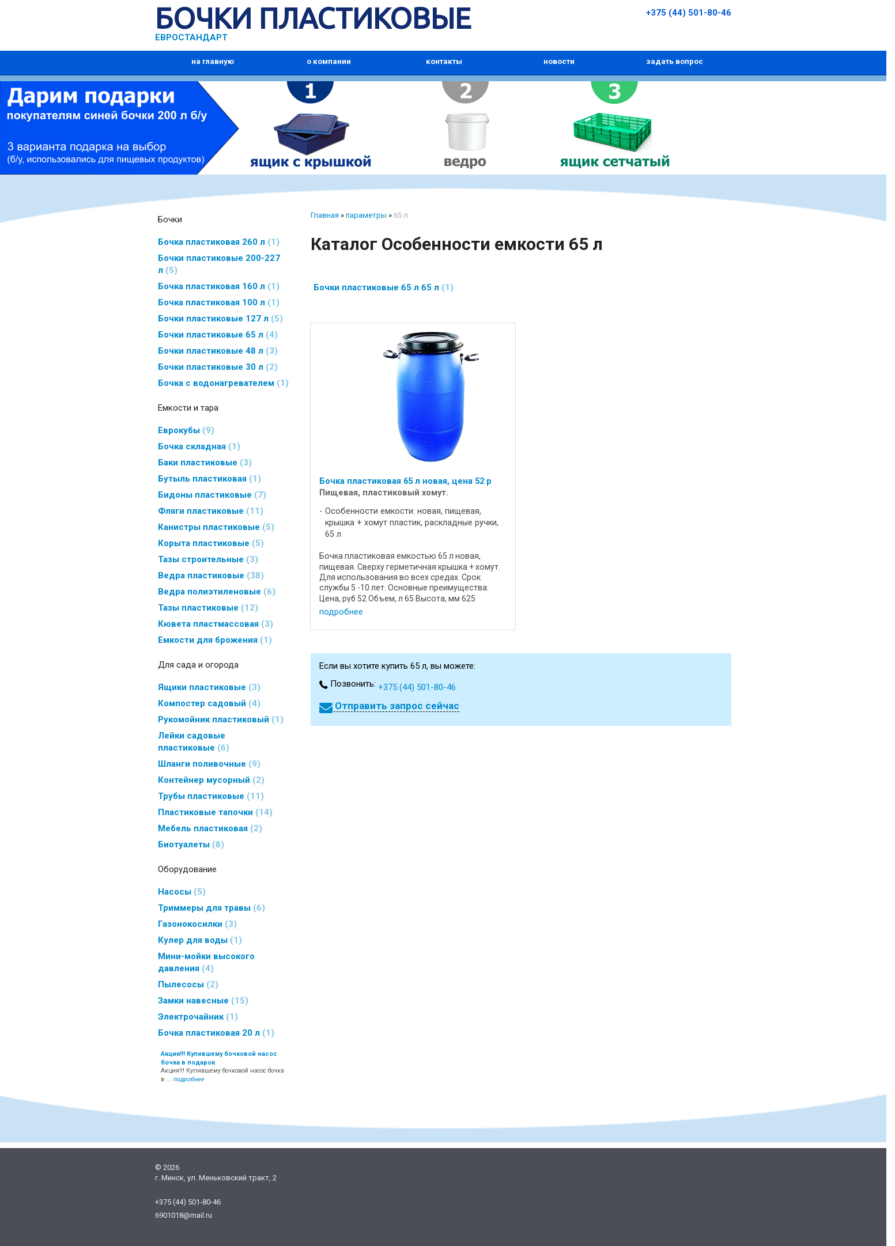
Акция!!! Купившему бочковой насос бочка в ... (222, 1067)
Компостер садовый (209, 703)
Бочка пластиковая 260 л (219, 242)
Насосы (182, 892)
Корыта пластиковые (211, 543)
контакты (444, 61)
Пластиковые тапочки (215, 812)
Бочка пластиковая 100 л (219, 302)
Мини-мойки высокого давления (206, 962)
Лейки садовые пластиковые (193, 741)
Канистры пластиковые (216, 527)
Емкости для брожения (215, 640)
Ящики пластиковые (209, 687)
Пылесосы (188, 984)
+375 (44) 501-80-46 (688, 12)
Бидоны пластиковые (212, 495)
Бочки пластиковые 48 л (218, 351)
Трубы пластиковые (211, 796)
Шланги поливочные (209, 764)
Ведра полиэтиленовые (216, 591)
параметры (366, 215)
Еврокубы (186, 430)
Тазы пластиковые (208, 608)
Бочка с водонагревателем (223, 383)
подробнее (341, 612)
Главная (325, 215)
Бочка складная (199, 446)
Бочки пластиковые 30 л (218, 367)
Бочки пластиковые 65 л (218, 335)
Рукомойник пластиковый (221, 719)
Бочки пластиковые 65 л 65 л (384, 287)
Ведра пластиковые (211, 575)
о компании (329, 61)
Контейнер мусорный (211, 780)
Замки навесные (203, 1000)
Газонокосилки (197, 924)
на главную (212, 61)
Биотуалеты (191, 844)
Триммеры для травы (211, 908)
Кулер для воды (200, 940)
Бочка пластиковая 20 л (216, 1033)
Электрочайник (198, 1017)
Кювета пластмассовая (215, 624)
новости (559, 61)
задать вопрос (674, 61)
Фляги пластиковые (210, 511)
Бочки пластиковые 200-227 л (219, 264)
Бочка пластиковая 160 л (219, 286)
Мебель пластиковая (210, 828)
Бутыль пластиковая (209, 479)
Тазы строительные (208, 559)
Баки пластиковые (205, 462)
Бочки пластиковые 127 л (220, 318)
